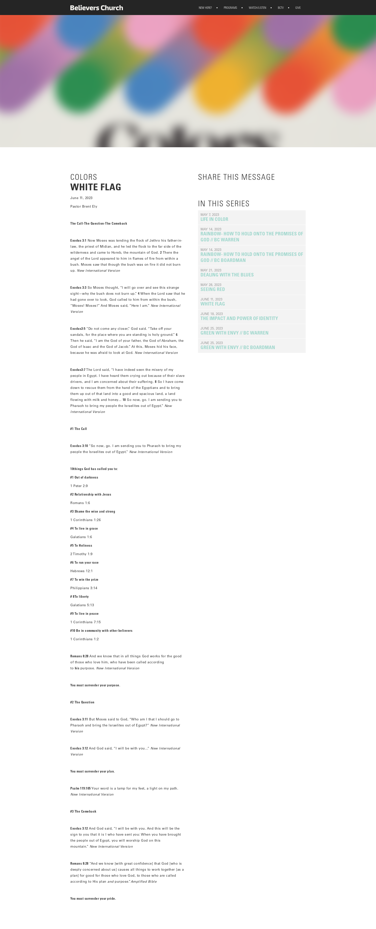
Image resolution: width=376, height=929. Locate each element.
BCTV (277, 7)
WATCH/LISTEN (254, 7)
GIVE (295, 7)
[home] (96, 8)
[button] (205, 7)
